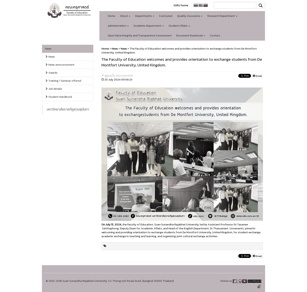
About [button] (125, 16)
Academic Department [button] (148, 26)
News (48, 49)
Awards (51, 73)
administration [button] (118, 26)
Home (111, 16)
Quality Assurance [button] (190, 16)
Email (257, 76)
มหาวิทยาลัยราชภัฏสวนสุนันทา (68, 109)
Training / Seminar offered (63, 81)
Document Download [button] (190, 35)
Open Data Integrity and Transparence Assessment (140, 35)
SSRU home (180, 5)
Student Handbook (58, 97)
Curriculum (165, 16)
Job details (53, 89)
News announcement (59, 65)
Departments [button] (144, 16)
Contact (215, 35)
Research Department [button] (222, 16)
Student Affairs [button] (179, 26)
